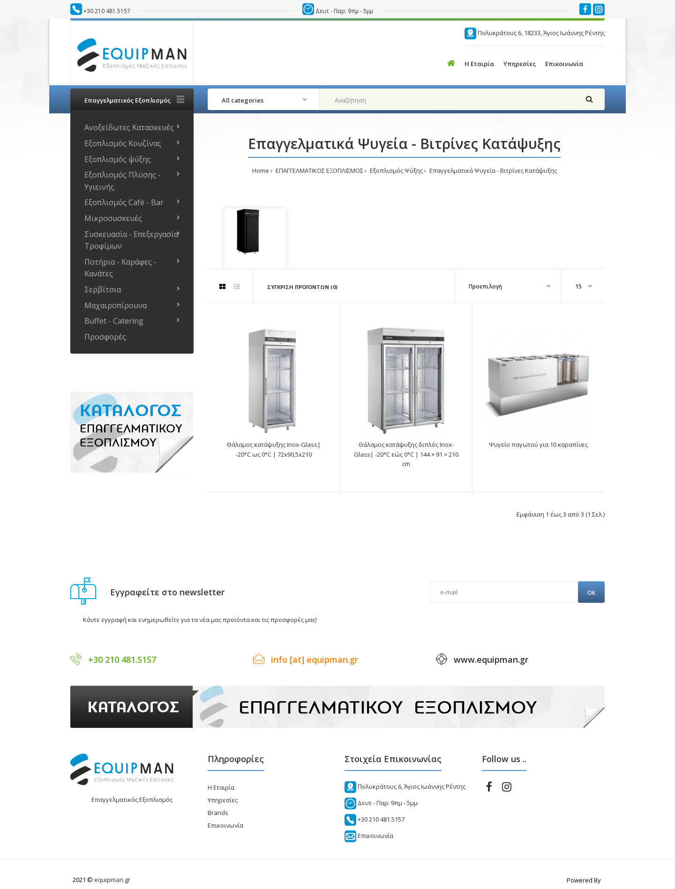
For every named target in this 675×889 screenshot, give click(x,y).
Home (260, 170)
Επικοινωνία (225, 825)
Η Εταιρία (221, 787)
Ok (591, 593)
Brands (218, 812)
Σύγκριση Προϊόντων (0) (302, 286)
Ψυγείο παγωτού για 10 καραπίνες (538, 444)
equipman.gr (112, 879)
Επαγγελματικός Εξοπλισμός (131, 799)
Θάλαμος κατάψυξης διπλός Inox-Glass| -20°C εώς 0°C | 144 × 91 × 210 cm (406, 454)
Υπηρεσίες (223, 800)
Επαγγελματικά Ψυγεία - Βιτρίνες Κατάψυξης (492, 170)
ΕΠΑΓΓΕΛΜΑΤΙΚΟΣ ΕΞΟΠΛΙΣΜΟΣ (318, 170)
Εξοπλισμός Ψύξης (395, 170)
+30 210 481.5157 (106, 11)
